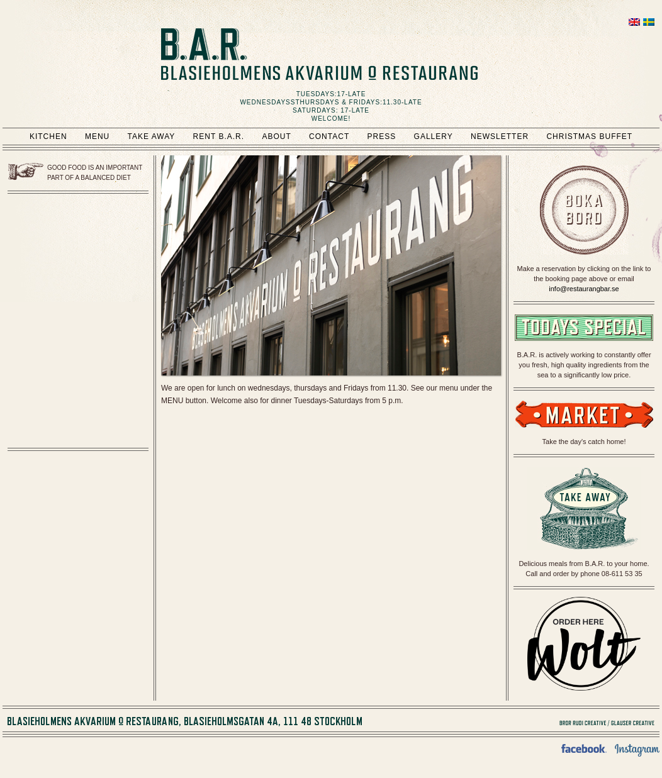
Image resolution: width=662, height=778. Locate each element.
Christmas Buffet (589, 136)
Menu (97, 136)
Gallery (433, 136)
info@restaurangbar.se (584, 288)
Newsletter (500, 136)
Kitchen (48, 136)
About (276, 136)
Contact (329, 136)
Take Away (152, 136)
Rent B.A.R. (218, 136)
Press (381, 136)
